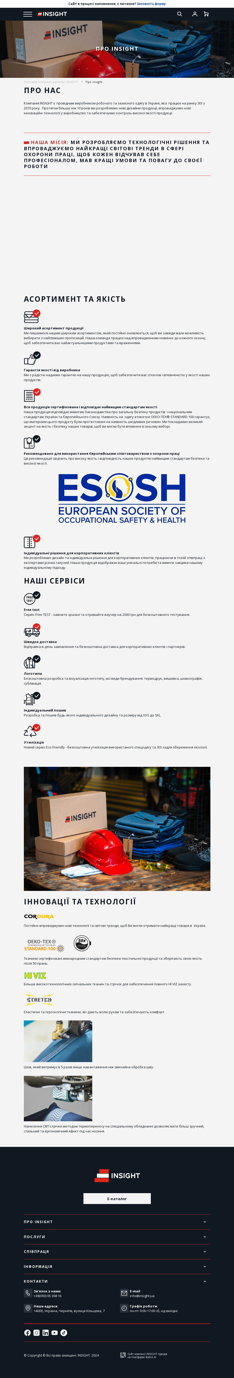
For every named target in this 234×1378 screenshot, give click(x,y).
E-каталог (117, 1198)
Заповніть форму (151, 4)
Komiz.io (151, 1357)
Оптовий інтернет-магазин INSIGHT (51, 81)
